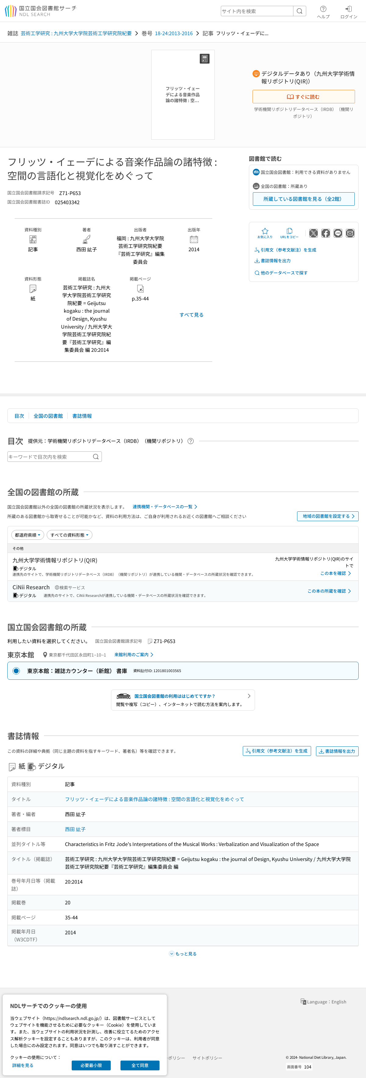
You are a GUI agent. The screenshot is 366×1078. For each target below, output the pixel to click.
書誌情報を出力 (272, 260)
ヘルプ (323, 11)
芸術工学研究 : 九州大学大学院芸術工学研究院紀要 (76, 33)
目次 (19, 415)
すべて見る (191, 314)
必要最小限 (91, 1065)
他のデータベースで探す (281, 273)
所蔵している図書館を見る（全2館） (304, 198)
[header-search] (263, 11)
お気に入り (265, 233)
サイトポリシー (207, 1058)
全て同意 (140, 1065)
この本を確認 (336, 573)
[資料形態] (69, 535)
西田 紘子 (75, 829)
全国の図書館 (48, 415)
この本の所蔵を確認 (330, 591)
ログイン (348, 11)
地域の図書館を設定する (330, 516)
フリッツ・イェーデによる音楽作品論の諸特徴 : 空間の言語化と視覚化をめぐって (154, 799)
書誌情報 (82, 415)
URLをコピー (289, 233)
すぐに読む (303, 96)
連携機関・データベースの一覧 (166, 506)
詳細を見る (23, 1065)
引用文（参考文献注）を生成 (285, 250)
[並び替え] (27, 535)
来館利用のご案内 (135, 654)
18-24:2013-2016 (174, 33)
